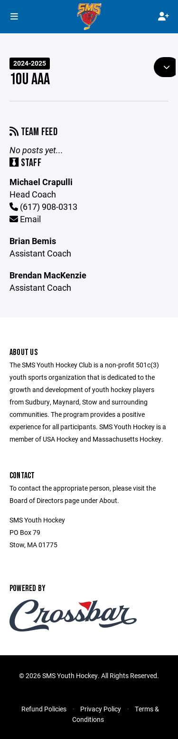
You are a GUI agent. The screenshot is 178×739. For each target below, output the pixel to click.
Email (25, 219)
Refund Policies (43, 708)
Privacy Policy (100, 708)
